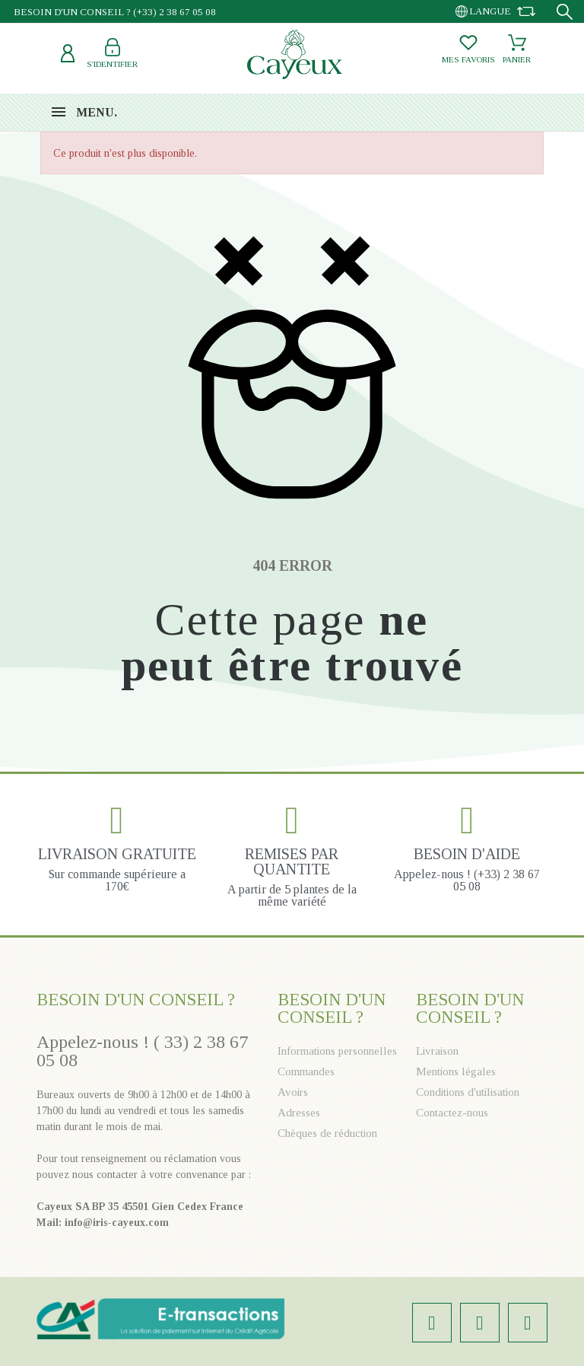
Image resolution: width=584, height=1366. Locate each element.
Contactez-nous (452, 1112)
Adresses (299, 1112)
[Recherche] (565, 12)
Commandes (306, 1071)
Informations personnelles (337, 1051)
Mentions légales (456, 1071)
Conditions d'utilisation (467, 1092)
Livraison (437, 1051)
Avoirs (293, 1092)
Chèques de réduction (327, 1133)
